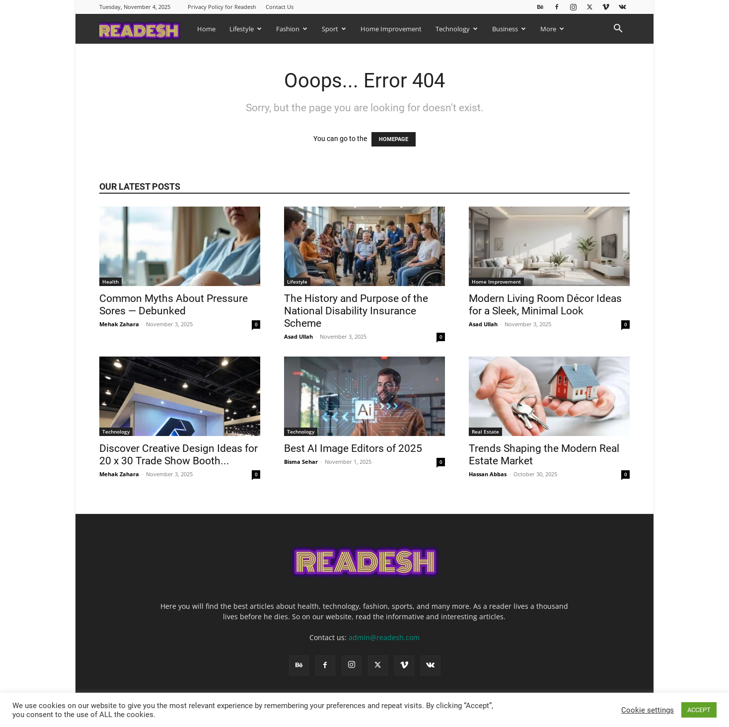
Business (509, 28)
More (552, 28)
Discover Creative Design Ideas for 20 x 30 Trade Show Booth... (178, 454)
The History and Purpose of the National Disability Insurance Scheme (356, 310)
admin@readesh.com (384, 637)
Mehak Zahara (119, 324)
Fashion (291, 28)
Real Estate (485, 431)
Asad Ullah (298, 336)
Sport (334, 28)
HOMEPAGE (393, 139)
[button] (618, 29)
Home (206, 28)
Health (110, 281)
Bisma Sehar (301, 461)
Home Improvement (391, 28)
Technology (457, 28)
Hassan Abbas (488, 474)
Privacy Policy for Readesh (222, 6)
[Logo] (144, 28)
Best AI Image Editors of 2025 (353, 448)
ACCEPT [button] (699, 710)
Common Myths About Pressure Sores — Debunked (173, 304)
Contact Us (279, 6)
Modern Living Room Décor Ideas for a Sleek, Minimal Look (545, 304)
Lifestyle (245, 28)
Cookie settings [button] (647, 710)
